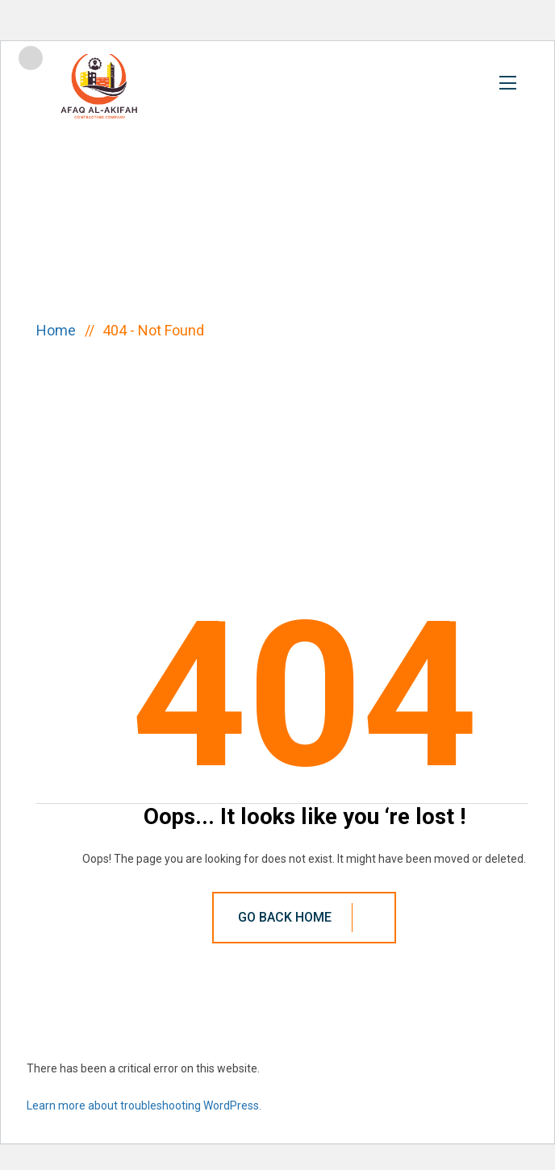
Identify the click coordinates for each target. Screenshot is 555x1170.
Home (59, 330)
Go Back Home (310, 917)
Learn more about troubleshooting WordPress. (144, 1105)
